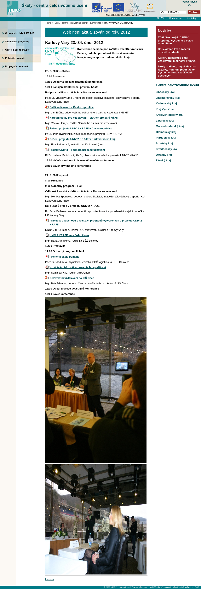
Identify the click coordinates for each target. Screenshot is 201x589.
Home (48, 23)
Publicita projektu (15, 58)
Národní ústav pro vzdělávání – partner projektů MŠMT (84, 117)
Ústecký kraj (164, 154)
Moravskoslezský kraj (170, 126)
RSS (197, 587)
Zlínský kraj (163, 160)
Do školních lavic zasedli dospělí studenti (174, 50)
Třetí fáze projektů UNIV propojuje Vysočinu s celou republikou (175, 40)
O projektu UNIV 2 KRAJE (19, 33)
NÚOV (160, 18)
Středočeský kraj (167, 149)
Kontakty (191, 18)
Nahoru (49, 579)
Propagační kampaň (16, 66)
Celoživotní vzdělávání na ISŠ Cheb (72, 278)
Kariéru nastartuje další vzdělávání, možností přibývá (176, 59)
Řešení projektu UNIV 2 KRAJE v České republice (81, 128)
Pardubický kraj (166, 137)
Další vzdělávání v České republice (72, 107)
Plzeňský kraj (164, 143)
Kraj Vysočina (165, 109)
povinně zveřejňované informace (133, 587)
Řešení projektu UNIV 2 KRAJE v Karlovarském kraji (82, 139)
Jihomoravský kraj (168, 97)
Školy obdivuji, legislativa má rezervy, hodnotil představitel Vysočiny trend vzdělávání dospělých (177, 71)
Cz (189, 5)
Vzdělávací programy (17, 41)
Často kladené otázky (17, 50)
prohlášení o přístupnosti (160, 587)
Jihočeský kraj (165, 92)
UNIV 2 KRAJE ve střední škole (69, 235)
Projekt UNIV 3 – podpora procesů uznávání (77, 149)
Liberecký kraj (165, 120)
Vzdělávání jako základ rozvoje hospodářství (78, 267)
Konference (175, 18)
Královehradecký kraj (169, 114)
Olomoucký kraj (166, 132)
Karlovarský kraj (166, 103)
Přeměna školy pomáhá (64, 256)
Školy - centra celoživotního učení (54, 5)
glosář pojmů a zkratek (183, 587)
